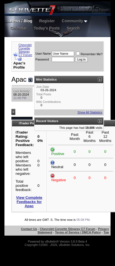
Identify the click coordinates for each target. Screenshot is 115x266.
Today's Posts (47, 28)
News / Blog (21, 21)
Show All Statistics (90, 112)
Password (42, 59)
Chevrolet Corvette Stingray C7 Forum (25, 50)
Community (74, 21)
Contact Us (29, 229)
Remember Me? (89, 54)
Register (47, 21)
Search (73, 28)
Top (106, 232)
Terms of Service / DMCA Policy (78, 232)
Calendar (18, 28)
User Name (43, 53)
